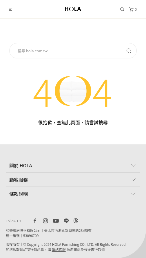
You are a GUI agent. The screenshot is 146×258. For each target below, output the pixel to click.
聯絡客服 (59, 249)
